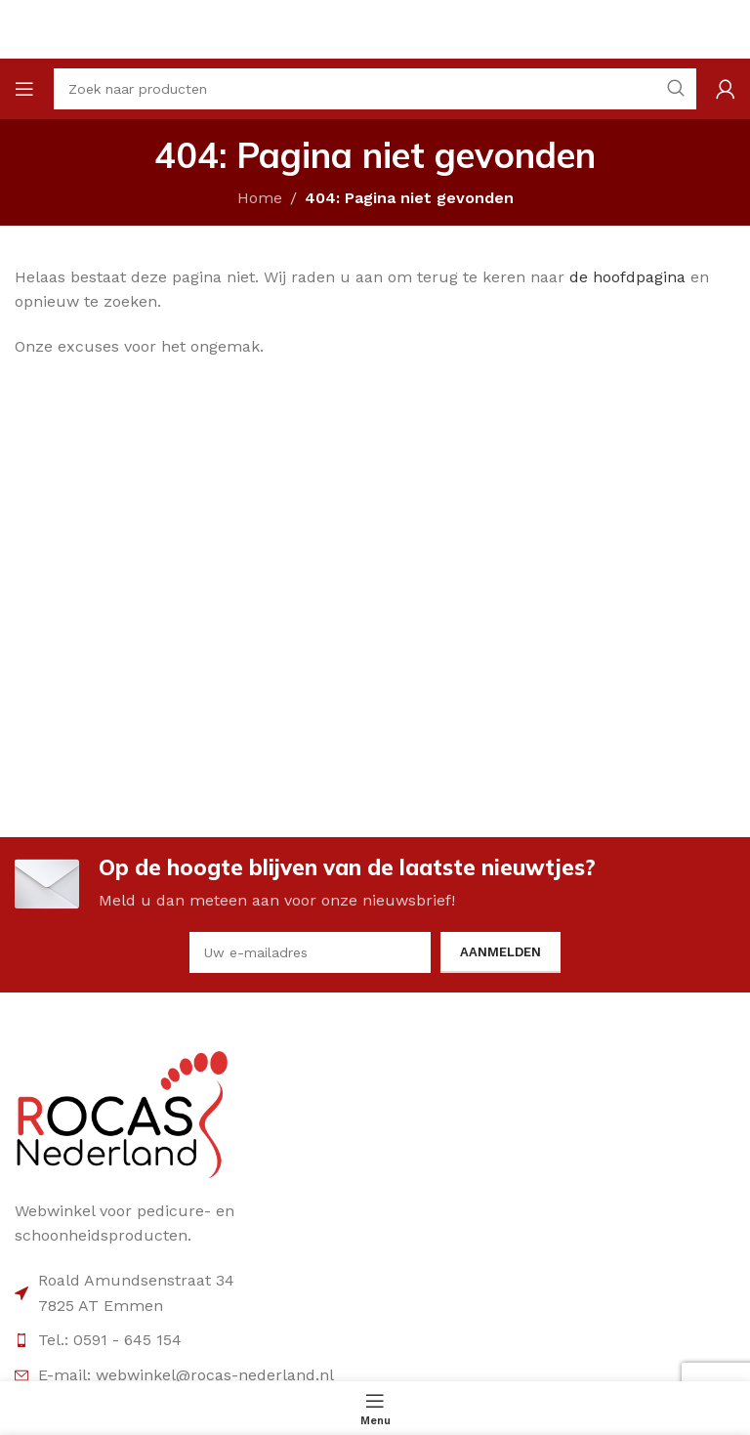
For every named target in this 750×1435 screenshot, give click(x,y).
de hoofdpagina (627, 277)
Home (259, 198)
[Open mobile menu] (24, 88)
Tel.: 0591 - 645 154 (110, 1339)
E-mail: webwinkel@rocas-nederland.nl (186, 1375)
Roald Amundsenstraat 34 (136, 1280)
